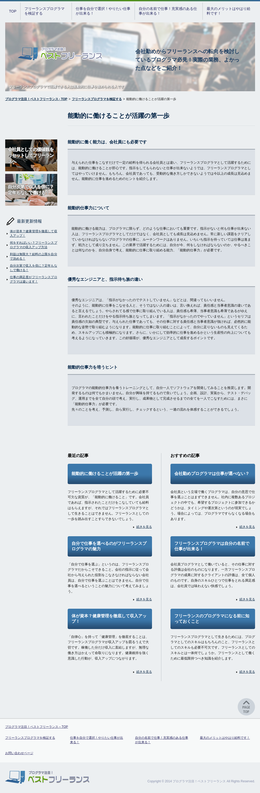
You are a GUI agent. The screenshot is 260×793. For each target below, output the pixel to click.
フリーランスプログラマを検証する (44, 11)
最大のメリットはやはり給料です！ (228, 11)
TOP (13, 11)
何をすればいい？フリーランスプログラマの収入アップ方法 (31, 245)
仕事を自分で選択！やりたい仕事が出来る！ (103, 11)
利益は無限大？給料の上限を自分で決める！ (31, 256)
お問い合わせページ (19, 753)
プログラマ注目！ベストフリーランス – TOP (36, 727)
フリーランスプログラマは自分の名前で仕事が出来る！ (211, 546)
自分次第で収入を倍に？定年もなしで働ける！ (31, 190)
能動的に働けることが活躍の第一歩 (105, 473)
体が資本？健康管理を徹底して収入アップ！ (31, 233)
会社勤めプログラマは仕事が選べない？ (211, 473)
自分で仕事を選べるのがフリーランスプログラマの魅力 (109, 546)
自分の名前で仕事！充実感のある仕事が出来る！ (168, 11)
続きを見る (142, 527)
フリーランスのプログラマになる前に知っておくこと (211, 619)
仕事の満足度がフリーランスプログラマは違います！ (31, 279)
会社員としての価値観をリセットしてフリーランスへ (31, 155)
